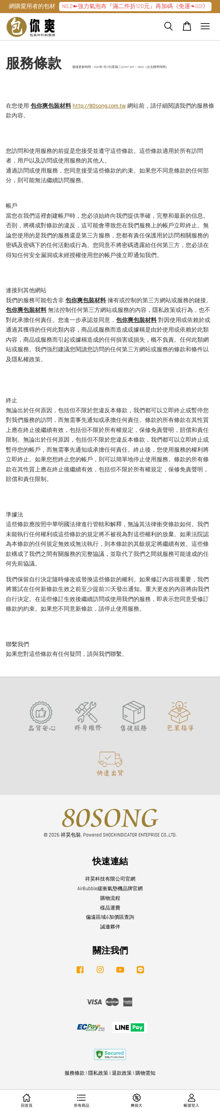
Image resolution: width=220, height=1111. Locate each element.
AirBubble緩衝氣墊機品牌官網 (110, 889)
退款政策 (122, 1073)
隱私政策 (98, 1073)
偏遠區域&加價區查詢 (110, 917)
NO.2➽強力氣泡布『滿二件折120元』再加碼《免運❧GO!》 (135, 6)
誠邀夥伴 (110, 927)
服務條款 (75, 1073)
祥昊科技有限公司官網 (110, 879)
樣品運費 (110, 908)
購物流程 (110, 898)
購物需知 (145, 1073)
